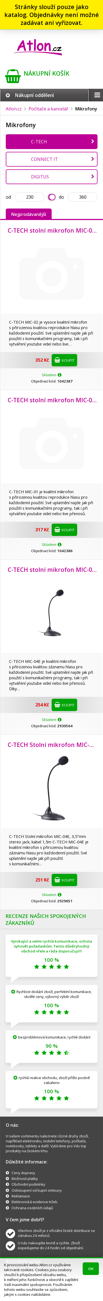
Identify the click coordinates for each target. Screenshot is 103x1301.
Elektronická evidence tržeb (34, 1201)
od (8, 197)
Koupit (64, 360)
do (61, 197)
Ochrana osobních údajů (32, 1207)
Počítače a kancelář (48, 109)
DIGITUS (40, 177)
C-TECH (39, 142)
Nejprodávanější (28, 214)
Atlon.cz (14, 109)
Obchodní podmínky (28, 1184)
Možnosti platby (25, 1178)
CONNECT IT (44, 159)
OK (90, 1268)
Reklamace (21, 1196)
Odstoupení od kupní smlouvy (37, 1190)
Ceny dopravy (23, 1172)
